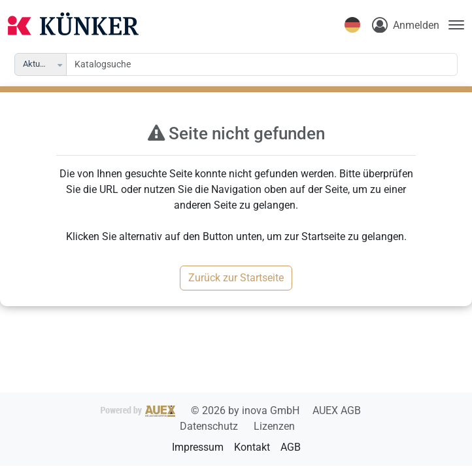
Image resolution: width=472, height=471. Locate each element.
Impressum (198, 447)
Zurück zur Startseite (236, 277)
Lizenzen (274, 426)
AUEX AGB (336, 410)
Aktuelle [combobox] (38, 64)
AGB (290, 447)
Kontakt (252, 447)
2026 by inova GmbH (201, 410)
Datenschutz (210, 426)
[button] (61, 64)
